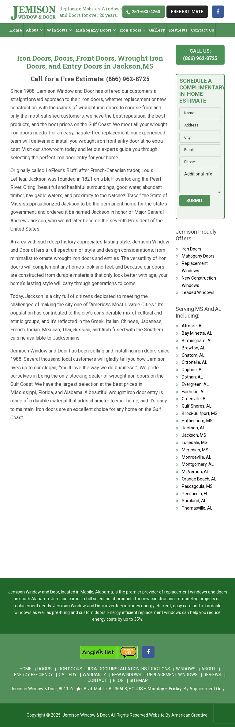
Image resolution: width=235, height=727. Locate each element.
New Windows (126, 674)
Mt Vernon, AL (195, 471)
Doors (44, 668)
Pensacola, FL (195, 493)
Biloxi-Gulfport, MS (200, 413)
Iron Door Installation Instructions (129, 668)
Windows (186, 668)
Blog (118, 680)
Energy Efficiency (33, 674)
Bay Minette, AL (197, 333)
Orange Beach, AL (199, 479)
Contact (97, 680)
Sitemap (138, 680)
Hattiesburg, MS (197, 420)
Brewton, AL (193, 347)
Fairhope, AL (194, 391)
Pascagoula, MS (197, 486)
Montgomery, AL (198, 464)
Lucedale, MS (194, 442)
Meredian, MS (195, 449)
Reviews (212, 674)
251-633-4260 (146, 11)
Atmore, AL (193, 325)
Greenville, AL (195, 398)
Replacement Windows (172, 674)
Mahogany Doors (198, 256)
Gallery (68, 674)
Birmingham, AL (197, 340)
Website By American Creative (178, 715)
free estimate (187, 11)
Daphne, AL (193, 369)
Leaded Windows (198, 292)
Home (26, 668)
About (208, 668)
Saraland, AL (194, 500)
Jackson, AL (193, 427)
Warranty (94, 674)
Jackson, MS (194, 435)
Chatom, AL (193, 355)
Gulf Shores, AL (196, 406)
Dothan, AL (192, 377)
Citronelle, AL (194, 362)
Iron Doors (191, 249)
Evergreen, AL (195, 384)
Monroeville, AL (196, 457)
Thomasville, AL (197, 508)
